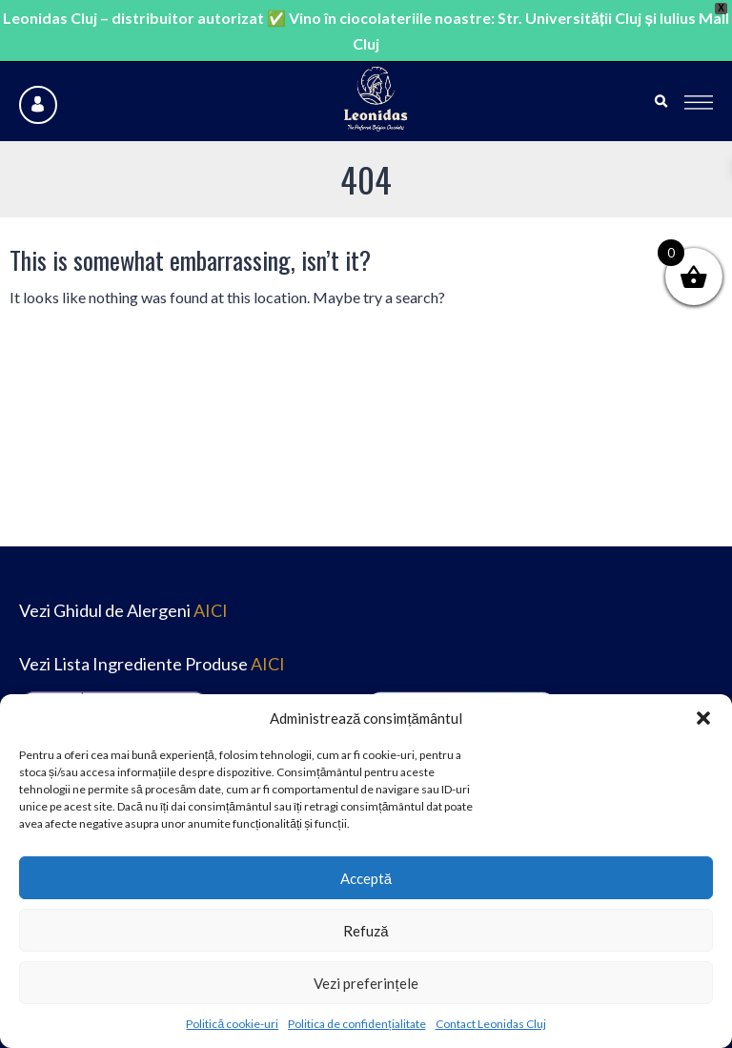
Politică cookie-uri (232, 1024)
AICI (210, 610)
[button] (703, 718)
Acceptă (366, 878)
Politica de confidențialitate (356, 1024)
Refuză (365, 930)
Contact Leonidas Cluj (491, 1024)
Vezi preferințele (365, 983)
